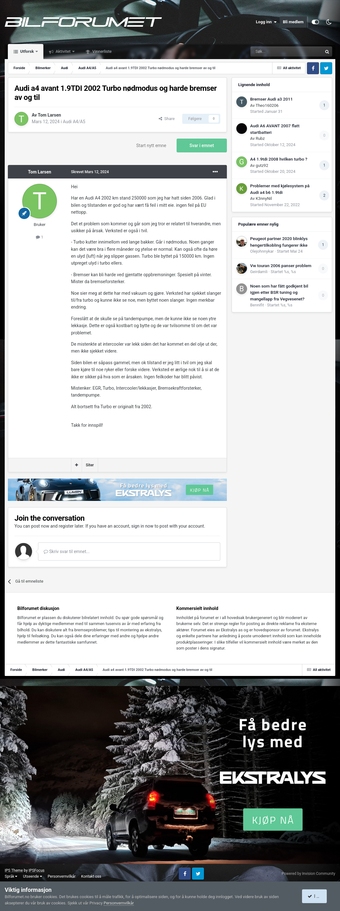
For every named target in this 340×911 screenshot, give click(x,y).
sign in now (142, 526)
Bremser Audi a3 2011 (271, 99)
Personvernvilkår (62, 876)
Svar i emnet (201, 145)
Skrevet (90, 172)
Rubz (260, 138)
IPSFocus (36, 870)
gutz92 (262, 165)
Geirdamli (258, 271)
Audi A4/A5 (74, 121)
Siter (90, 465)
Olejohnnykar (262, 251)
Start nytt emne (151, 145)
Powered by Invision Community (308, 873)
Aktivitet (63, 51)
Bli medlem (293, 21)
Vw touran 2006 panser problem (280, 265)
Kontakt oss (91, 876)
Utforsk (27, 51)
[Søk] (269, 52)
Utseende (32, 876)
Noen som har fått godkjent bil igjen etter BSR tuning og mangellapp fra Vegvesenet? (279, 292)
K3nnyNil (264, 198)
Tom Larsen (49, 115)
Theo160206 (266, 105)
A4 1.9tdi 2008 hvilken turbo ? (278, 159)
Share (167, 118)
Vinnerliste (101, 51)
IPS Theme (14, 870)
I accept (317, 896)
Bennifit (257, 305)
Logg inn (266, 22)
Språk (11, 876)
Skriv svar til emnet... (67, 551)
